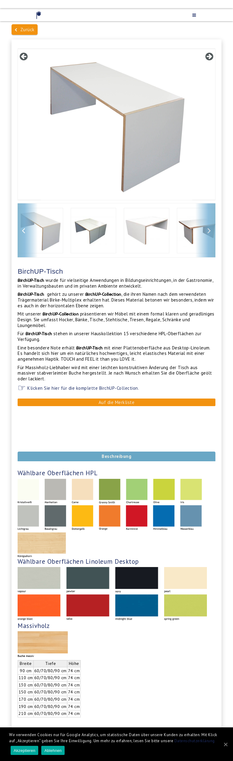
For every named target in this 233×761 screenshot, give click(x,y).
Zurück (25, 29)
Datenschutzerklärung (194, 740)
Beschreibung (116, 456)
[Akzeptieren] (225, 744)
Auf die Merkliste (117, 402)
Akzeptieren (24, 750)
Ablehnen (53, 750)
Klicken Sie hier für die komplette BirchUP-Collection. (82, 388)
